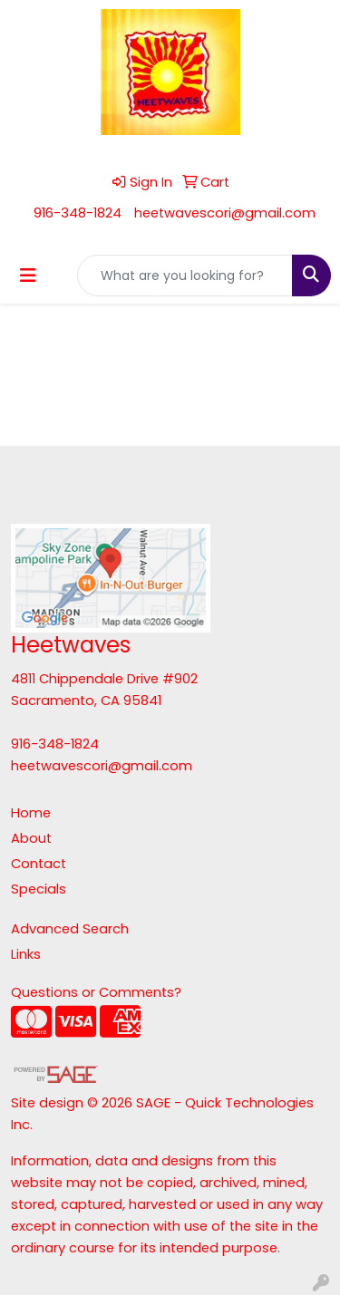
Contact (38, 864)
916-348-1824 (77, 213)
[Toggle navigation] (28, 275)
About (31, 838)
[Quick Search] (185, 275)
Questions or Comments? (96, 992)
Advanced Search (70, 929)
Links (26, 954)
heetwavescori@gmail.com (225, 213)
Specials (38, 889)
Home (31, 813)
